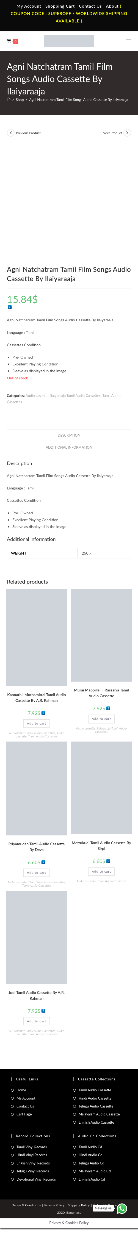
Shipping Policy (79, 1205)
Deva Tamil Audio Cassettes (46, 882)
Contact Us (90, 6)
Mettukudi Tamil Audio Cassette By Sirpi (101, 845)
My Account (28, 6)
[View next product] (127, 133)
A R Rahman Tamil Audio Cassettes (32, 733)
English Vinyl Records (33, 1163)
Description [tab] (69, 435)
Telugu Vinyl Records (32, 1171)
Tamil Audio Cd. (91, 1147)
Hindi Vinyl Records (31, 1155)
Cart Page (24, 1114)
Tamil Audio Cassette (95, 1090)
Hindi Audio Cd (90, 1155)
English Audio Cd (92, 1179)
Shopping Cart (60, 6)
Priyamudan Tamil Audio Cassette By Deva (37, 846)
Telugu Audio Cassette (96, 1106)
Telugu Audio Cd (91, 1163)
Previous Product (28, 133)
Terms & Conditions (26, 1205)
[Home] (8, 99)
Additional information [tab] (69, 447)
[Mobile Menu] (128, 41)
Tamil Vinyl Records (31, 1147)
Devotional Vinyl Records (36, 1179)
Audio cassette (37, 395)
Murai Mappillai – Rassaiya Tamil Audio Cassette (101, 693)
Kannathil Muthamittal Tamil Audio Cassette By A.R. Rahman (36, 697)
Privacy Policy (54, 1205)
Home (21, 1090)
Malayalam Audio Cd (95, 1171)
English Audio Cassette (96, 1122)
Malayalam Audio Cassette (99, 1114)
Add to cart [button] (36, 723)
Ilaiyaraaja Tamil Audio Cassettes (75, 395)
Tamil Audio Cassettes (42, 736)
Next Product (112, 133)
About (112, 6)
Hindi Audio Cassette (95, 1098)
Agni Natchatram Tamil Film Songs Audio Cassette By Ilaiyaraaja (78, 99)
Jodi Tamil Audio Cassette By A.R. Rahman (37, 995)
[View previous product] (11, 133)
